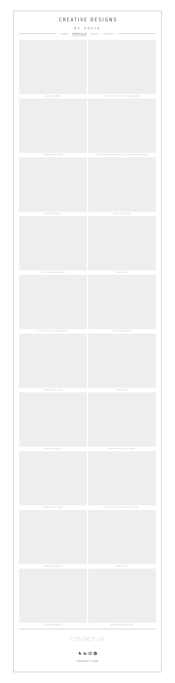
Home (64, 34)
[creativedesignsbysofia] (95, 653)
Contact (109, 34)
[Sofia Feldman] (85, 653)
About (95, 34)
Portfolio (79, 34)
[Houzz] (79, 653)
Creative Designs (88, 20)
